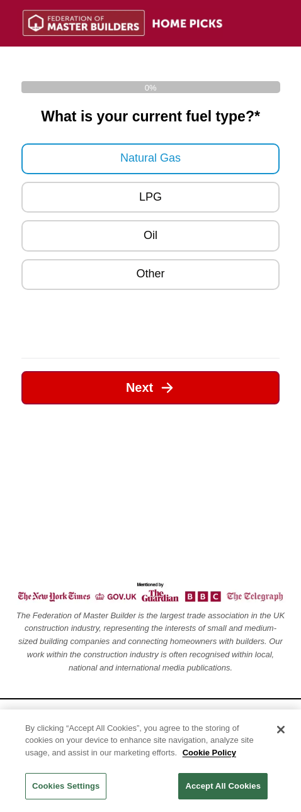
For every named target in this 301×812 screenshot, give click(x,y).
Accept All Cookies (223, 786)
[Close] (281, 729)
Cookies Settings (66, 786)
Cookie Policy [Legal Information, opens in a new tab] (209, 752)
